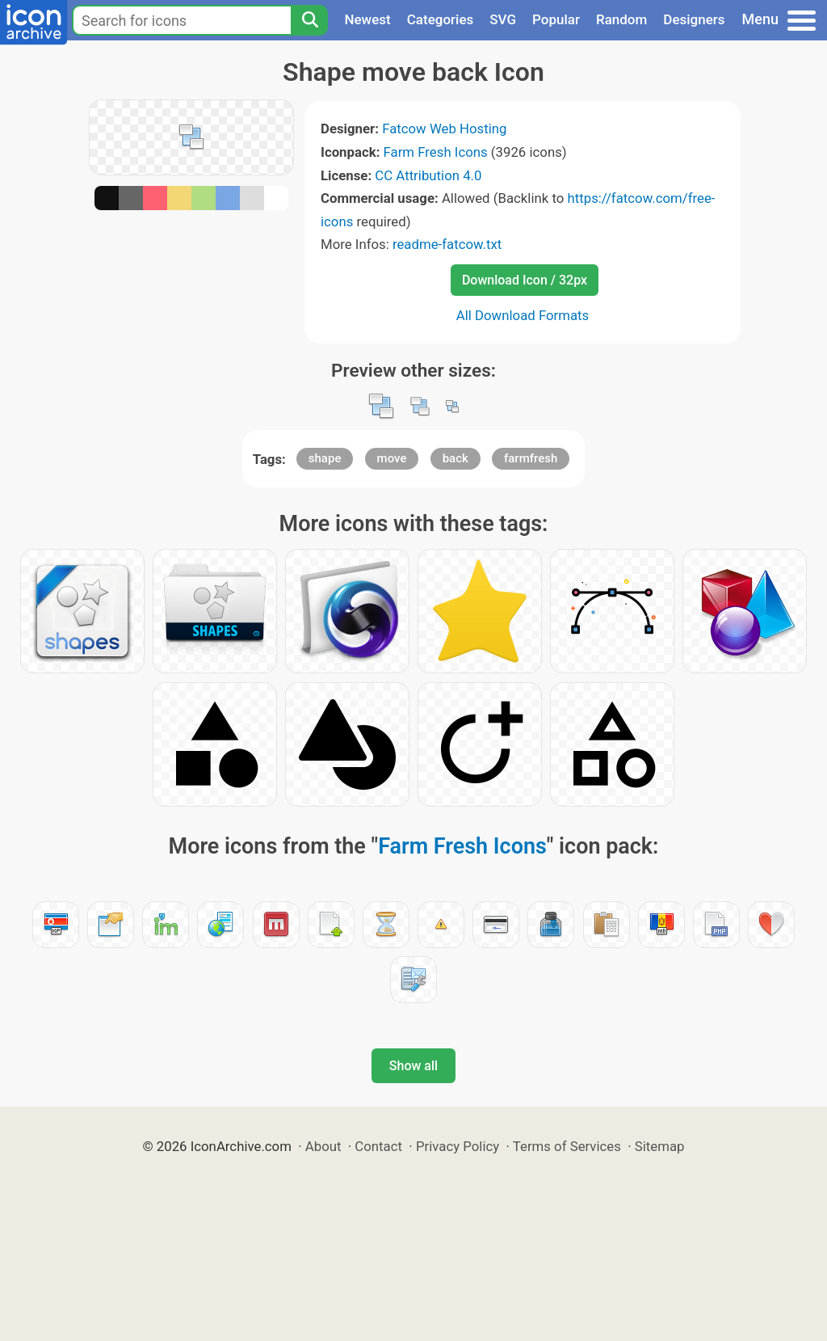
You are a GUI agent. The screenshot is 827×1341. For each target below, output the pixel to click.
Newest (367, 19)
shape (325, 458)
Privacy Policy (457, 1146)
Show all (413, 1065)
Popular (556, 19)
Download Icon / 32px (524, 280)
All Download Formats (523, 315)
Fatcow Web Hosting (444, 128)
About (323, 1146)
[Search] (309, 20)
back (455, 458)
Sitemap (660, 1146)
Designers (693, 19)
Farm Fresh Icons (436, 152)
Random (621, 19)
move (392, 458)
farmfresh (530, 458)
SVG (502, 19)
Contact (378, 1146)
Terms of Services (567, 1146)
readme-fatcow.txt (447, 244)
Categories (440, 19)
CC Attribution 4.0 (428, 175)
